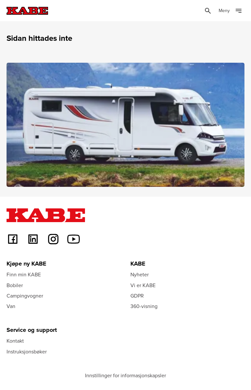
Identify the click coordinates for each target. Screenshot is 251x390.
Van (11, 306)
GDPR (137, 295)
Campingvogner (25, 295)
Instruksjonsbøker (27, 351)
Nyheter (139, 274)
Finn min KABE (24, 274)
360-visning (144, 306)
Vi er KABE (143, 285)
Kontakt (15, 340)
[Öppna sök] (208, 11)
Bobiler (15, 285)
